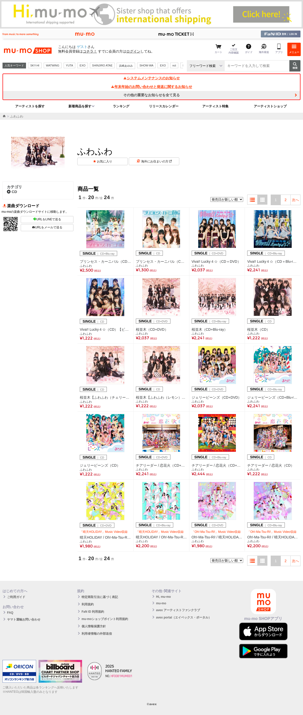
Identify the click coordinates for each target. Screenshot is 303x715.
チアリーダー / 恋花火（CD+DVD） (161, 465)
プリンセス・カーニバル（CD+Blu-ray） (105, 261)
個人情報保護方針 (94, 626)
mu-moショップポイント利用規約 (105, 619)
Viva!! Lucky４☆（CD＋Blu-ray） (272, 261)
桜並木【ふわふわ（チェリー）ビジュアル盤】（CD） (105, 397)
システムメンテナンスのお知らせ (151, 78)
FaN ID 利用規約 (93, 611)
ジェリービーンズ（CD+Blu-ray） (272, 397)
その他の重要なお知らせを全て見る (151, 95)
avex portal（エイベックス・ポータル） (183, 617)
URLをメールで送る (47, 227)
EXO (82, 65)
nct (174, 65)
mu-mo (161, 603)
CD (12, 191)
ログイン (133, 51)
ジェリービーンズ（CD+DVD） (217, 397)
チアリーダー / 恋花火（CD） (270, 465)
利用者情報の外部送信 (97, 633)
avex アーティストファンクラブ (178, 610)
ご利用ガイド (16, 597)
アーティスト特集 (215, 106)
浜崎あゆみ (126, 65)
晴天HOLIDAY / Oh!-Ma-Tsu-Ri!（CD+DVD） (105, 537)
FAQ (10, 612)
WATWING (52, 65)
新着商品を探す (79, 106)
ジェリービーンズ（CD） (100, 465)
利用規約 (88, 604)
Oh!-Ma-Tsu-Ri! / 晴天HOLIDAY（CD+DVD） (217, 537)
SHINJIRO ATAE (102, 65)
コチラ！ (90, 51)
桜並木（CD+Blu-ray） (210, 329)
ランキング (121, 106)
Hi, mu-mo (163, 597)
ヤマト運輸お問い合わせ (23, 619)
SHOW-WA (146, 65)
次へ (295, 200)
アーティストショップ (270, 106)
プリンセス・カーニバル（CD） (161, 261)
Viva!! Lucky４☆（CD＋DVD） (216, 261)
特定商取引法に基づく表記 (100, 597)
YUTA (69, 65)
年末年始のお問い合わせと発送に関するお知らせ (151, 87)
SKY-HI (34, 65)
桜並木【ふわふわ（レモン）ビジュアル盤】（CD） (161, 397)
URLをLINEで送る (47, 219)
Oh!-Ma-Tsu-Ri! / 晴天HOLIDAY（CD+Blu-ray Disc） (272, 537)
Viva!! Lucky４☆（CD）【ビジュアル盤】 (105, 329)
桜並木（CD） (258, 329)
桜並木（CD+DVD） (152, 329)
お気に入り (104, 161)
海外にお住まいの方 (156, 161)
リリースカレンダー (164, 106)
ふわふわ (86, 266)
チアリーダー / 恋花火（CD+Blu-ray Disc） (217, 465)
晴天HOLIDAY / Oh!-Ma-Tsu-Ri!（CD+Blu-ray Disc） (161, 537)
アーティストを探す (30, 106)
